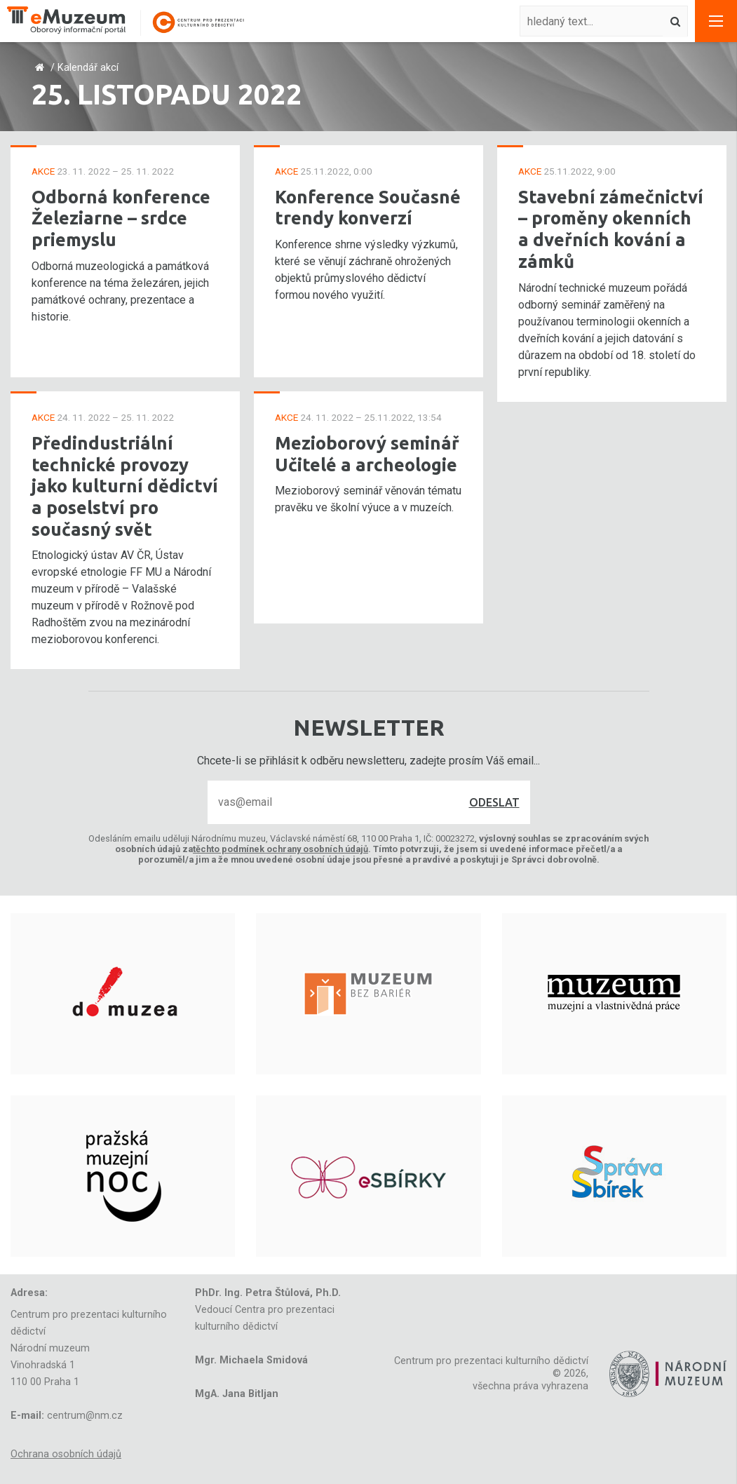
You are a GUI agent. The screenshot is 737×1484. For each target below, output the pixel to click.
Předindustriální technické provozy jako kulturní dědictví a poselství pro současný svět (125, 486)
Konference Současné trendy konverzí (368, 208)
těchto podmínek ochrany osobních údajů (280, 849)
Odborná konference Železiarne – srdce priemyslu (121, 218)
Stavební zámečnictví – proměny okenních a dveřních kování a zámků (610, 229)
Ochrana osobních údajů (66, 1454)
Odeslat (494, 802)
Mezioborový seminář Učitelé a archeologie (367, 454)
